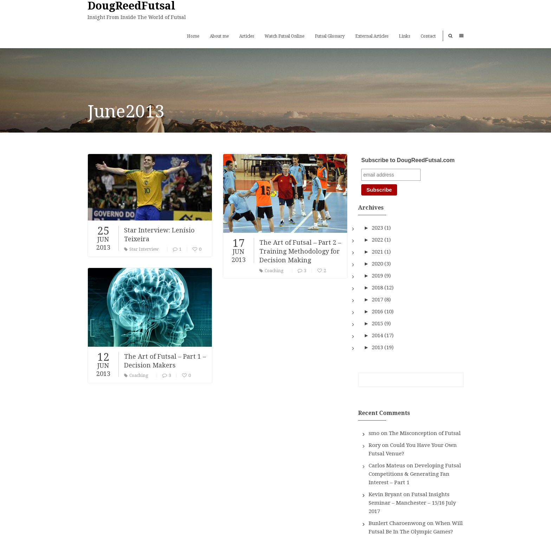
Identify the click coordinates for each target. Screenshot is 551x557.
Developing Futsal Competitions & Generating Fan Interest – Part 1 (415, 474)
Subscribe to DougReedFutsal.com (408, 160)
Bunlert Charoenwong (397, 523)
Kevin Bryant (385, 494)
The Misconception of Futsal (425, 433)
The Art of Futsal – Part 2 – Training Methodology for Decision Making (300, 251)
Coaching (271, 271)
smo (374, 433)
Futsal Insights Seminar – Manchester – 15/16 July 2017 (412, 502)
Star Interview (141, 249)
